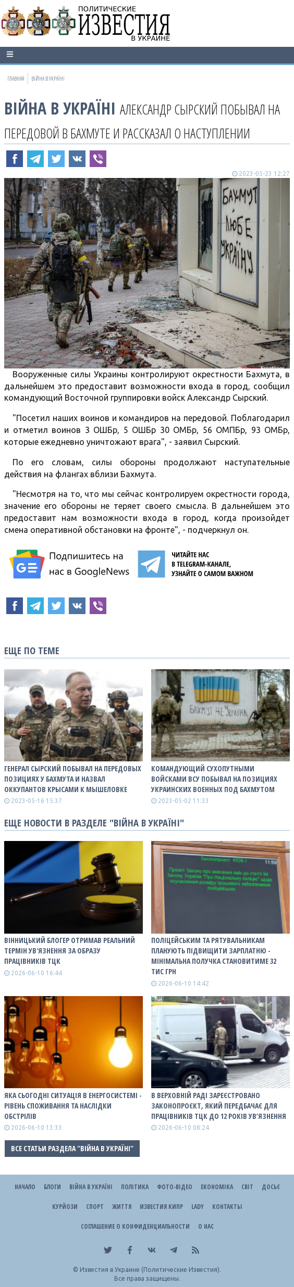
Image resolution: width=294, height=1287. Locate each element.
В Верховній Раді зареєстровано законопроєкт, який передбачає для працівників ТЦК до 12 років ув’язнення (218, 1105)
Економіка (217, 1186)
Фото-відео (174, 1186)
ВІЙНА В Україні (60, 108)
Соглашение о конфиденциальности (135, 1226)
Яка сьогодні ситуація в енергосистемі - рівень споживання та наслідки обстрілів (73, 1105)
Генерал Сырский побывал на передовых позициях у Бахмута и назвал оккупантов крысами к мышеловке (72, 778)
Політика (135, 1186)
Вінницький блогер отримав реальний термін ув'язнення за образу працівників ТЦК (69, 950)
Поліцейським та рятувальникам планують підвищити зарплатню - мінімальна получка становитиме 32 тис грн (213, 955)
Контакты (227, 1206)
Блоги (52, 1186)
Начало (25, 1186)
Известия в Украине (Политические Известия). (150, 1269)
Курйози (65, 1206)
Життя (121, 1206)
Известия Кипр (161, 1206)
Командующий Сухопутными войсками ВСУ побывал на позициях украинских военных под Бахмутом (214, 778)
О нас (206, 1226)
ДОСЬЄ (271, 1186)
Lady (197, 1206)
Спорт (95, 1206)
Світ (247, 1186)
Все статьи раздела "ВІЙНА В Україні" (72, 1148)
